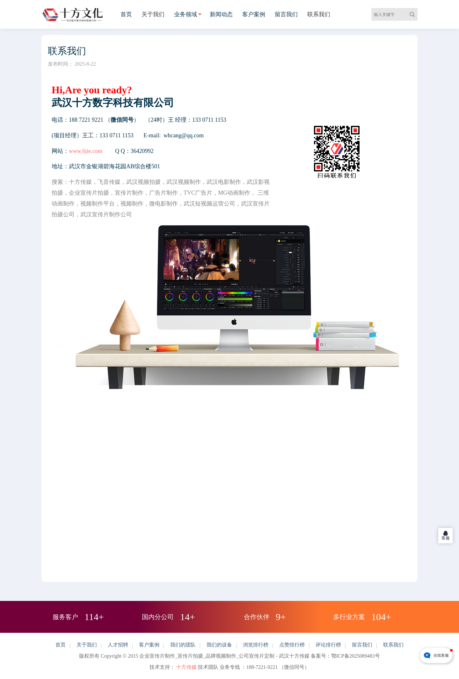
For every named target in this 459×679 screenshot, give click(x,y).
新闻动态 (221, 14)
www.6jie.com (85, 151)
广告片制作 (163, 193)
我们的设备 (219, 644)
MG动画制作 (234, 193)
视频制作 (131, 203)
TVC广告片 (198, 193)
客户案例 (253, 14)
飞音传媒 (109, 182)
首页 (126, 14)
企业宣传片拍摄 (89, 193)
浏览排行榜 (255, 644)
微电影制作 (163, 203)
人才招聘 (118, 644)
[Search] (414, 14)
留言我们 (286, 14)
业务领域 (185, 14)
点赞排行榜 (292, 644)
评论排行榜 (328, 644)
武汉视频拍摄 (143, 182)
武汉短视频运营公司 (209, 203)
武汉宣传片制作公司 (106, 214)
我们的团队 (183, 644)
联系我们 (318, 14)
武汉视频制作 (183, 182)
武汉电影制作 (224, 182)
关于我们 (153, 14)
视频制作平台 (97, 203)
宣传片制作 (129, 193)
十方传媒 (80, 182)
